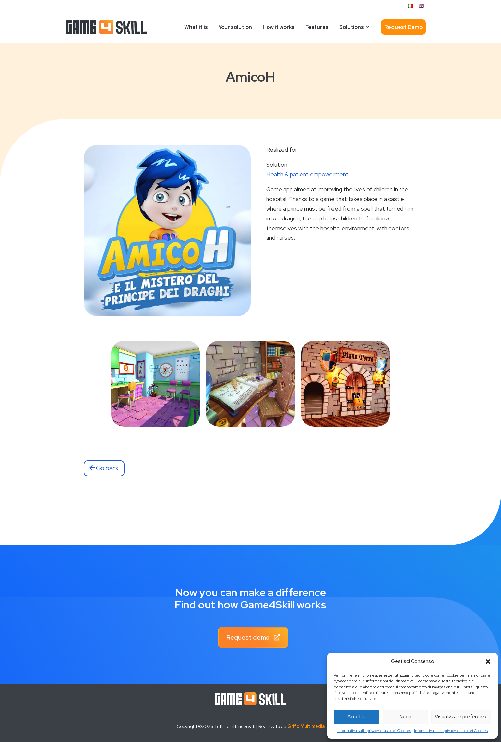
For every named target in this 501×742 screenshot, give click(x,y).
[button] (488, 661)
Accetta (356, 716)
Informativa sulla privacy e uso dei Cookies (374, 730)
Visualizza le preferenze (461, 716)
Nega (405, 716)
